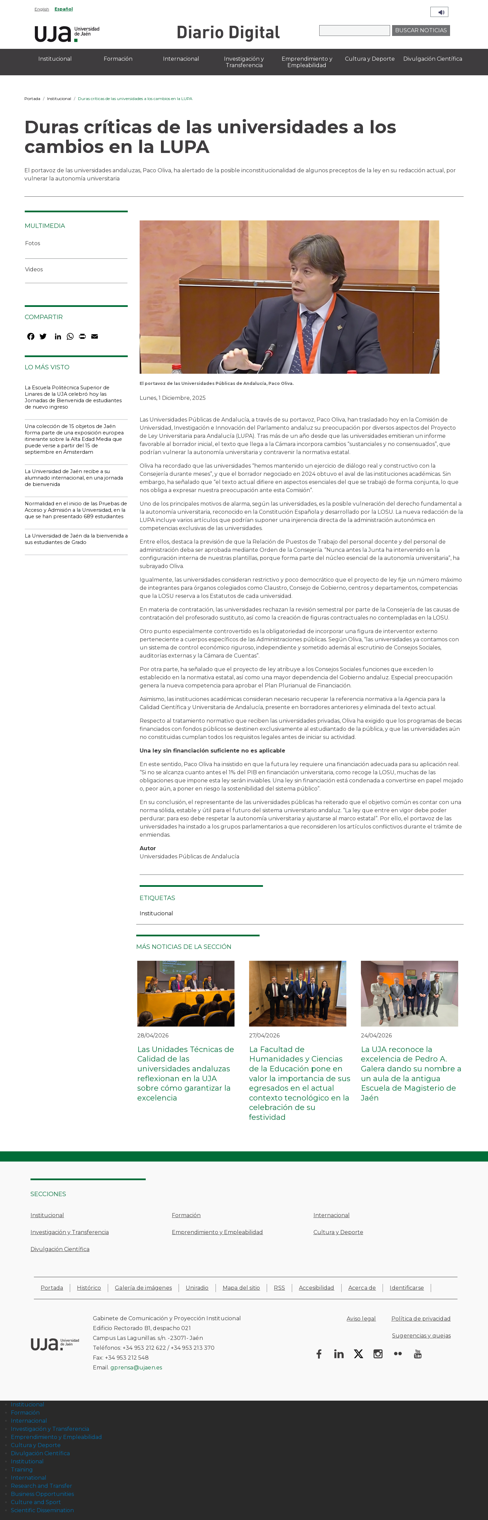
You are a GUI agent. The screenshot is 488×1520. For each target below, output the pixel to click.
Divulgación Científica (59, 1249)
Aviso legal (361, 1319)
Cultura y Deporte (338, 1232)
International (28, 1478)
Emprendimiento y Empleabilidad (217, 1232)
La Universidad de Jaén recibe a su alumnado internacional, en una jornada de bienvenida (74, 477)
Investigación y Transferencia (69, 1232)
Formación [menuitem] (118, 59)
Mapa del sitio (241, 1288)
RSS (279, 1288)
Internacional (331, 1215)
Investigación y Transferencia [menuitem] (244, 62)
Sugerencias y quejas (421, 1335)
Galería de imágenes (143, 1288)
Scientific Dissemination (42, 1510)
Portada (32, 98)
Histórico (89, 1288)
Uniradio (197, 1288)
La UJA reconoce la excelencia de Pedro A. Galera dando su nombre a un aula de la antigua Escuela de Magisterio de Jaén (411, 1074)
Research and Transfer (41, 1486)
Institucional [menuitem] (55, 59)
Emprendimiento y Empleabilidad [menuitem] (307, 62)
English (42, 9)
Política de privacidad (421, 1319)
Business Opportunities (42, 1494)
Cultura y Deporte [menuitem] (370, 59)
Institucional (59, 98)
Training (22, 1469)
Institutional (27, 1461)
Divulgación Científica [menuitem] (432, 59)
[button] (290, 299)
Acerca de (362, 1288)
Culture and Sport (36, 1502)
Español (64, 9)
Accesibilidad (316, 1288)
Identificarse (407, 1288)
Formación (186, 1215)
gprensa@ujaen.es (136, 1367)
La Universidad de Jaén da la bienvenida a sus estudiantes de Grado (76, 539)
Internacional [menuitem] (181, 59)
